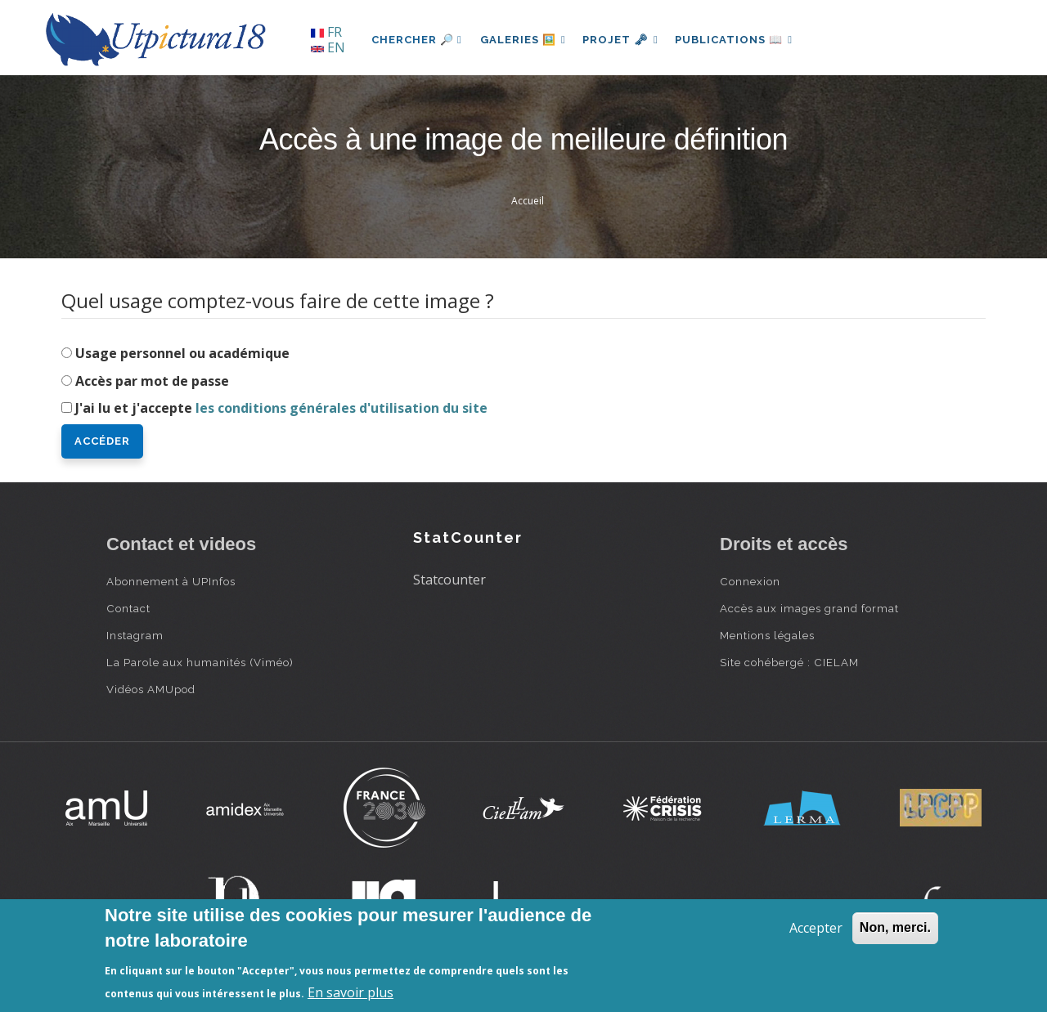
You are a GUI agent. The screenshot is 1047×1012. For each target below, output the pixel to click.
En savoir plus (350, 992)
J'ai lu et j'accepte (281, 408)
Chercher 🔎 (416, 40)
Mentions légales (767, 635)
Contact (128, 608)
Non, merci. (895, 927)
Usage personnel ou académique (182, 353)
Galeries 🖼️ (525, 40)
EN (328, 47)
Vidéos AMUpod (150, 689)
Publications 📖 (741, 40)
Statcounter (449, 580)
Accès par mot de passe (152, 381)
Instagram (135, 635)
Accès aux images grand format (809, 608)
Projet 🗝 (625, 40)
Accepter (816, 928)
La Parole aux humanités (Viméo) (200, 662)
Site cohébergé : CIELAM (789, 662)
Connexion (750, 581)
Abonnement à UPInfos (171, 581)
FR (326, 32)
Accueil (527, 201)
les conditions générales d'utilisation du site (341, 408)
